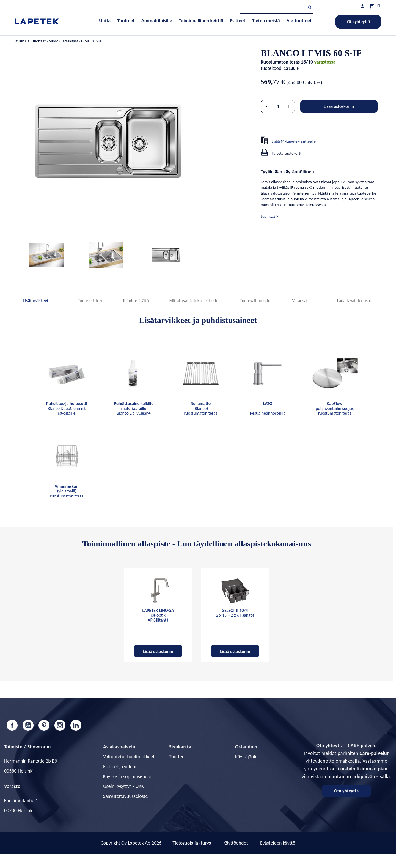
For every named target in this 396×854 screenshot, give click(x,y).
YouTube (28, 725)
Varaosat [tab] (299, 300)
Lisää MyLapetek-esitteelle (294, 141)
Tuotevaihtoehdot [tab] (256, 300)
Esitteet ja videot (120, 766)
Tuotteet (177, 757)
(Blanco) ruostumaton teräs (200, 408)
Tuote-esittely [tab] (90, 300)
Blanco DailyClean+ (133, 408)
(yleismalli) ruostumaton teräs (66, 491)
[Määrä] (278, 106)
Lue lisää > (269, 216)
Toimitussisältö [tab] (136, 300)
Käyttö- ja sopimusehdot (127, 776)
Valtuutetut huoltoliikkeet (129, 757)
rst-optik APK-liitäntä (158, 615)
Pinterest (44, 725)
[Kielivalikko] (379, 5)
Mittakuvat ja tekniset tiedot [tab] (194, 300)
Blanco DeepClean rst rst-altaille (66, 408)
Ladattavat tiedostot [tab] (355, 300)
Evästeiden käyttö (277, 843)
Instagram (59, 725)
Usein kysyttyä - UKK (123, 786)
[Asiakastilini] (362, 6)
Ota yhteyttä (358, 21)
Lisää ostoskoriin (339, 106)
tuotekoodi (272, 68)
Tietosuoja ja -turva (191, 843)
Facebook (12, 725)
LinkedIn (75, 725)
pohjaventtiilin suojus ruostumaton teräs (335, 408)
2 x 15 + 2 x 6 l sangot (235, 613)
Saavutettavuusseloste (125, 796)
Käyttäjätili (245, 757)
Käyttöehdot (235, 843)
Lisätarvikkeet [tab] (36, 300)
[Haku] (276, 8)
